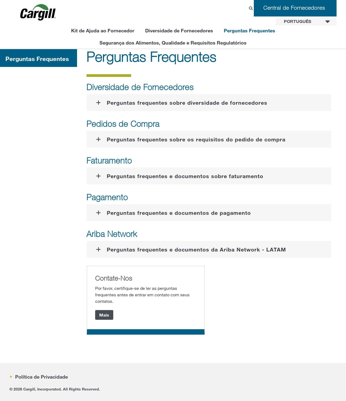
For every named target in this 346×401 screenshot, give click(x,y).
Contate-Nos (113, 278)
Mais (104, 314)
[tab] (208, 102)
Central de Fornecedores (294, 8)
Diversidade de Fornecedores (179, 30)
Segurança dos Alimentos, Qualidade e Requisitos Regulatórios (173, 43)
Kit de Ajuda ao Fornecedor (102, 30)
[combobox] (306, 21)
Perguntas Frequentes (249, 30)
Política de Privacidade (41, 377)
